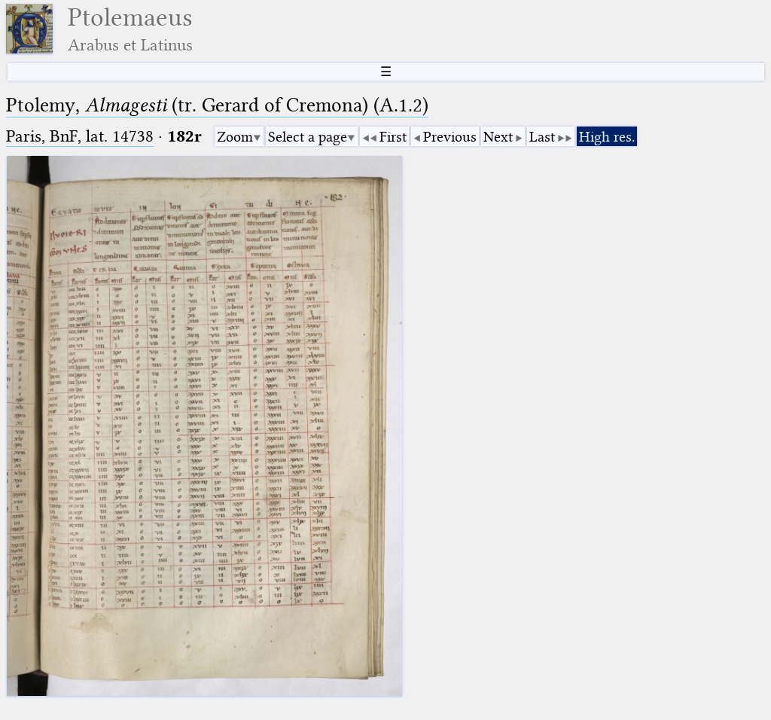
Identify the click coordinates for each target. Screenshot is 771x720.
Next (498, 136)
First (393, 136)
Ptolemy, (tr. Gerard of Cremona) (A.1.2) (217, 105)
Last (542, 136)
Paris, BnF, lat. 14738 (80, 136)
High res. (607, 136)
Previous (450, 136)
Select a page (307, 136)
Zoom (235, 136)
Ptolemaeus (130, 29)
